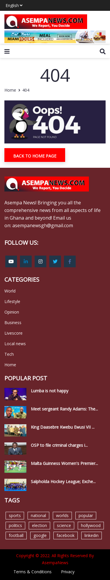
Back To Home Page (34, 156)
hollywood (91, 525)
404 (25, 90)
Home (10, 90)
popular (86, 515)
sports (15, 515)
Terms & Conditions (32, 571)
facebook (66, 535)
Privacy (68, 571)
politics (15, 525)
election (39, 525)
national (38, 515)
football (16, 535)
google (40, 535)
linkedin (91, 535)
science (64, 525)
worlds (62, 515)
